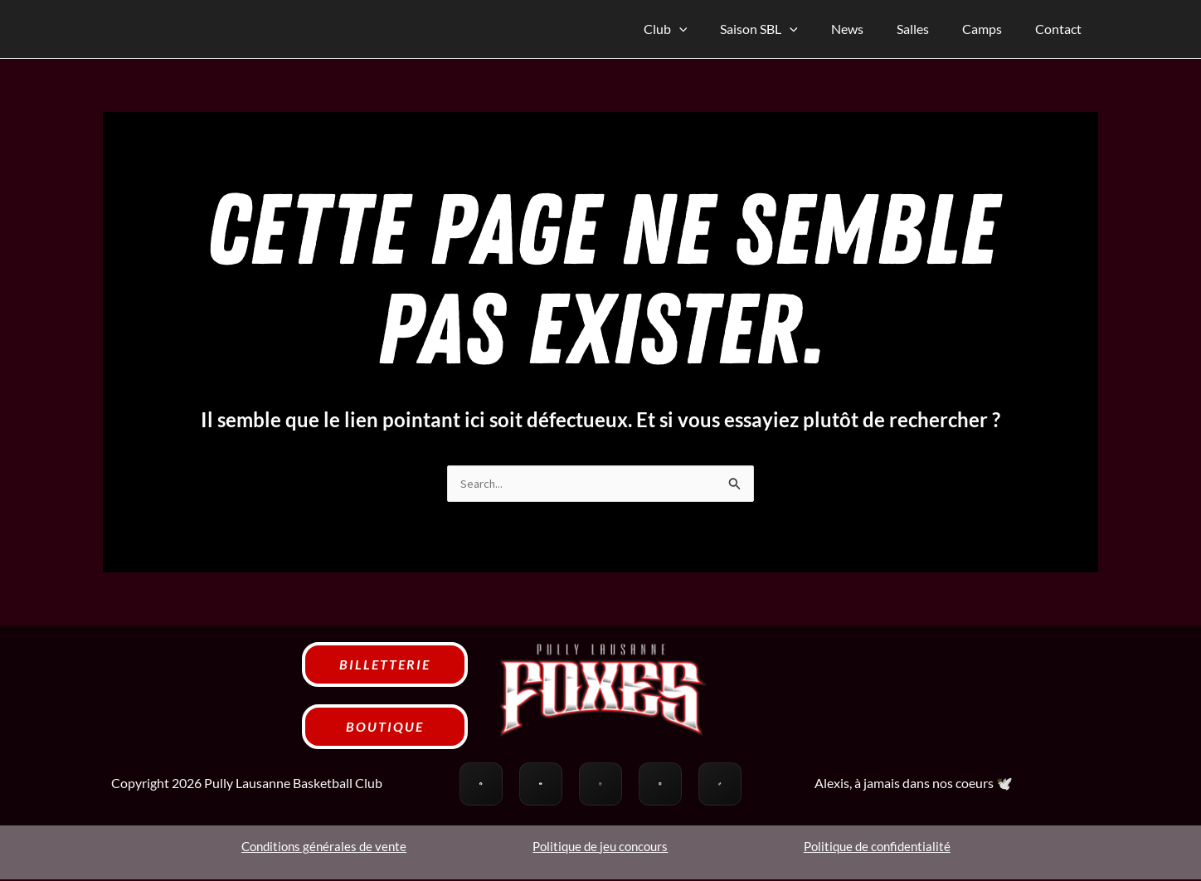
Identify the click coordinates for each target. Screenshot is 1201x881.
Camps (992, 29)
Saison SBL (789, 29)
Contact (1061, 29)
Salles (929, 29)
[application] (715, 29)
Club (702, 29)
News (870, 29)
